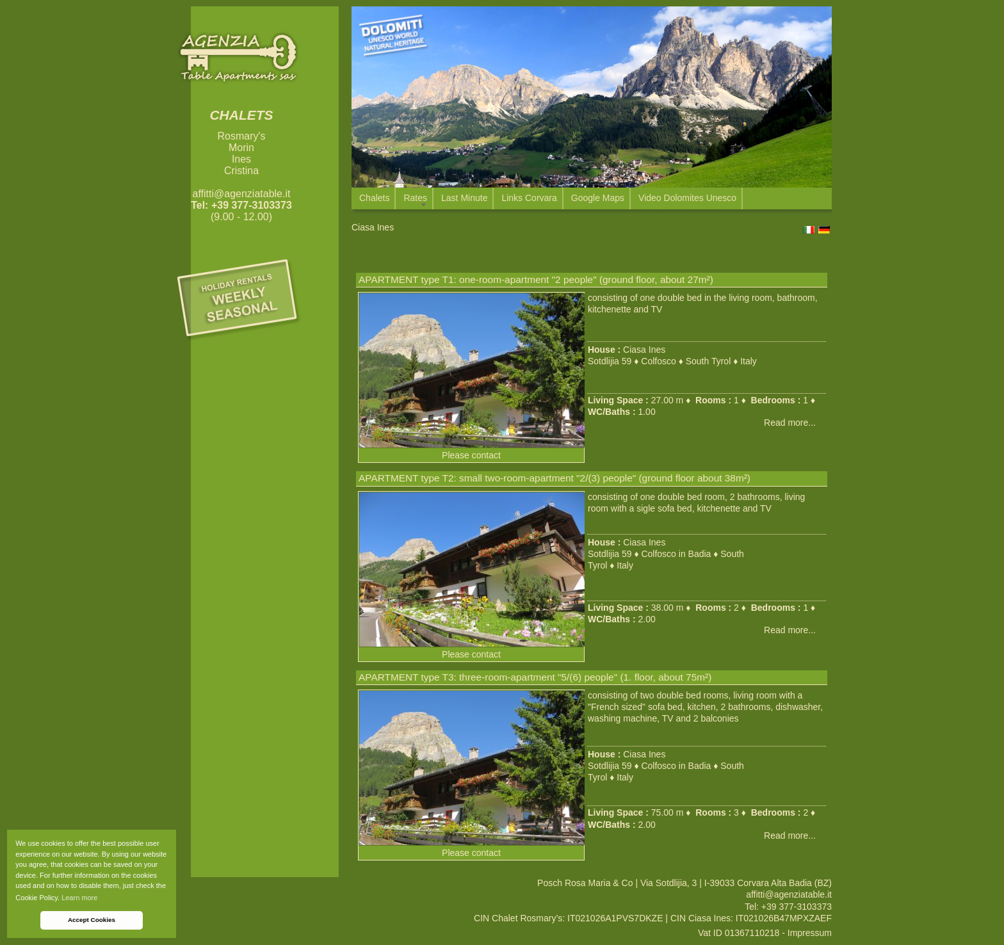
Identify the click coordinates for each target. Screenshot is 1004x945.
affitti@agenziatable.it (242, 193)
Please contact (471, 455)
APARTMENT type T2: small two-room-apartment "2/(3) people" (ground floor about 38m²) (554, 477)
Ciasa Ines (644, 349)
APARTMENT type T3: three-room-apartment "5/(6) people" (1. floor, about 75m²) (535, 677)
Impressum (810, 933)
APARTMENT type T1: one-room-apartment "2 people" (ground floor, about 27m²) (536, 279)
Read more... (790, 422)
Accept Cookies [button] (91, 919)
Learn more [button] (79, 897)
